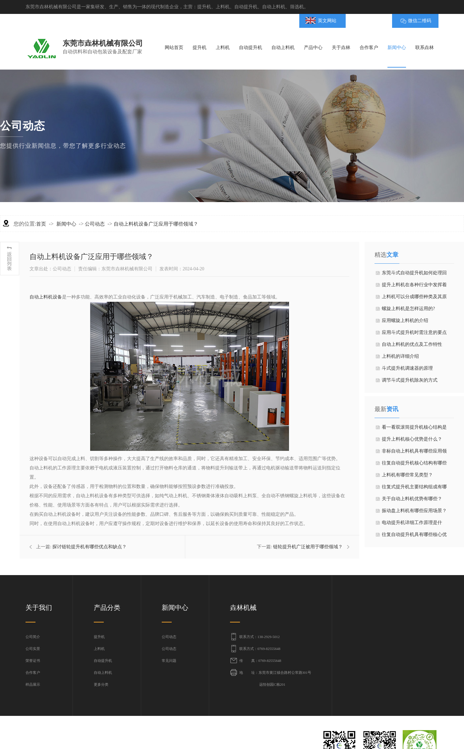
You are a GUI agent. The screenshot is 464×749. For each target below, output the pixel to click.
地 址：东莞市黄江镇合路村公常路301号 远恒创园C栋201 (275, 678)
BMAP (365, 20)
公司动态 (95, 224)
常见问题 (169, 661)
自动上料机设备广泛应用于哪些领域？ (156, 224)
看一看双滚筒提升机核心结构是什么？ (414, 429)
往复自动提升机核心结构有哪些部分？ (414, 464)
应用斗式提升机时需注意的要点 (414, 332)
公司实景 (33, 649)
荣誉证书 (33, 661)
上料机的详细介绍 (400, 356)
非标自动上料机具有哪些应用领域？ (414, 453)
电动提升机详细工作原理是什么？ (412, 524)
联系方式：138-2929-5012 (259, 637)
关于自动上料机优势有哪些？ (412, 498)
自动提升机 (103, 661)
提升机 (99, 637)
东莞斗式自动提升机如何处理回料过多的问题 (414, 274)
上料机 (99, 649)
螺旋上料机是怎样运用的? (408, 308)
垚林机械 (243, 607)
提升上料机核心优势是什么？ (412, 439)
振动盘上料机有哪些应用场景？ (414, 510)
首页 (41, 224)
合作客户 (33, 672)
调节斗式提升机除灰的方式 (409, 380)
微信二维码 (419, 20)
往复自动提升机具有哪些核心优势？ (414, 536)
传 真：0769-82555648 (260, 661)
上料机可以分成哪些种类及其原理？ (414, 298)
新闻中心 (66, 224)
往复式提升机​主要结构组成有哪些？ (414, 488)
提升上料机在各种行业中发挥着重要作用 (414, 286)
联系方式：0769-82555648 (259, 649)
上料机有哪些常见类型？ (407, 474)
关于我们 (39, 607)
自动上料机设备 (45, 296)
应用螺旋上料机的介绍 (405, 320)
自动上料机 (103, 672)
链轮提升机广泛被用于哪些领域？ (308, 546)
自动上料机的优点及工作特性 (412, 344)
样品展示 (33, 684)
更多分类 (101, 684)
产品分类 (107, 607)
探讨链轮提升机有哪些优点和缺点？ (89, 546)
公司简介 (33, 637)
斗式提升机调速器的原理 (407, 368)
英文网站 (327, 20)
